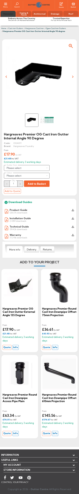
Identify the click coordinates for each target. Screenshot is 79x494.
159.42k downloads (18, 229)
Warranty (15, 235)
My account (12, 464)
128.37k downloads (18, 212)
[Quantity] (13, 183)
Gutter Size (12, 165)
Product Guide (18, 210)
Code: (7, 143)
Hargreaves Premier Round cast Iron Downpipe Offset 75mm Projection (59, 312)
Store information (16, 469)
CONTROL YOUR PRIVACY (14, 482)
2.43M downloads (18, 221)
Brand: (7, 146)
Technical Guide (19, 226)
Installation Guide (20, 218)
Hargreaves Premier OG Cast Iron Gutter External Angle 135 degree (19, 312)
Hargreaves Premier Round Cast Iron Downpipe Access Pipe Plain (20, 398)
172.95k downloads (18, 237)
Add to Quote (12, 191)
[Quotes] (61, 4)
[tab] (15, 249)
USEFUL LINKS (9, 459)
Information (10, 454)
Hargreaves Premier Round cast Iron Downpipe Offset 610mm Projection (59, 398)
